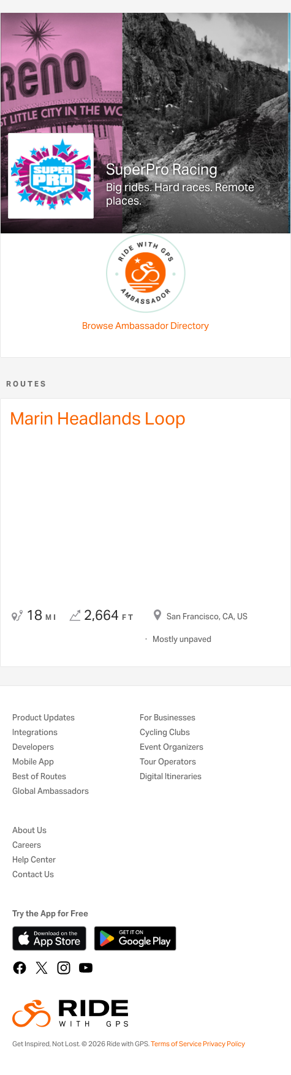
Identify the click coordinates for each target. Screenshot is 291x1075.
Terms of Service (176, 1043)
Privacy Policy (224, 1043)
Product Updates (43, 718)
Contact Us (33, 875)
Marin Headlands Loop (98, 418)
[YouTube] (85, 967)
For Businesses (167, 718)
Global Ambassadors (50, 791)
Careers (26, 845)
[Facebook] (19, 967)
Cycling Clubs (165, 732)
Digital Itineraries (171, 777)
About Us (29, 830)
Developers (33, 747)
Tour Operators (168, 762)
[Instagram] (63, 967)
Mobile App (33, 762)
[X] (41, 967)
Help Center (34, 860)
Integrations (35, 732)
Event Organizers (171, 747)
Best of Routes (39, 777)
